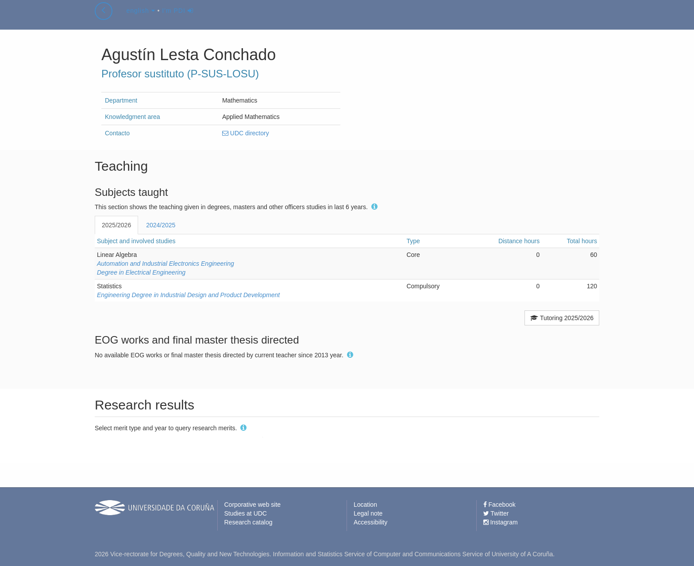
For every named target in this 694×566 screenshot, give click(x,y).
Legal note (368, 513)
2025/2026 (116, 225)
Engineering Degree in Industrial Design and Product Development (188, 294)
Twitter (496, 513)
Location (365, 504)
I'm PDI (177, 19)
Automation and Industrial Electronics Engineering (165, 263)
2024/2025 (160, 225)
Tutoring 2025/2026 (562, 317)
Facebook (499, 504)
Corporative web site (252, 504)
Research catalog (248, 522)
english (140, 19)
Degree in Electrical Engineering (141, 272)
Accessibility (370, 522)
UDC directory (245, 133)
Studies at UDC (245, 513)
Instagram (500, 522)
